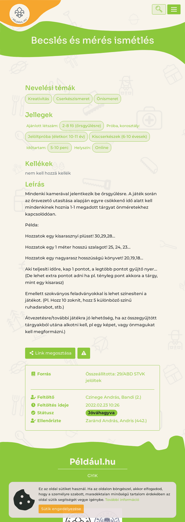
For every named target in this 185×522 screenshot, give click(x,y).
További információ (122, 500)
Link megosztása (50, 353)
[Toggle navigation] (174, 9)
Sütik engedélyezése (61, 508)
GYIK (92, 475)
